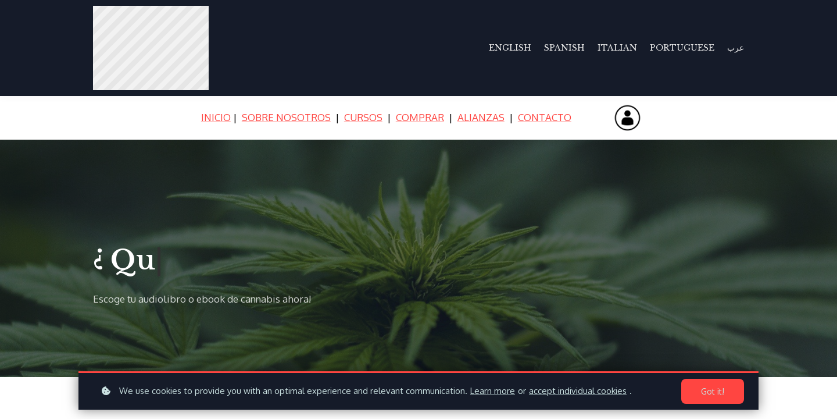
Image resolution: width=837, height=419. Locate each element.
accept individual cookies (578, 390)
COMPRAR (420, 117)
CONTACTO (544, 117)
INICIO (216, 117)
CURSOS (363, 117)
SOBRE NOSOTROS (286, 117)
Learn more (492, 390)
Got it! (712, 391)
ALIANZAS (481, 117)
